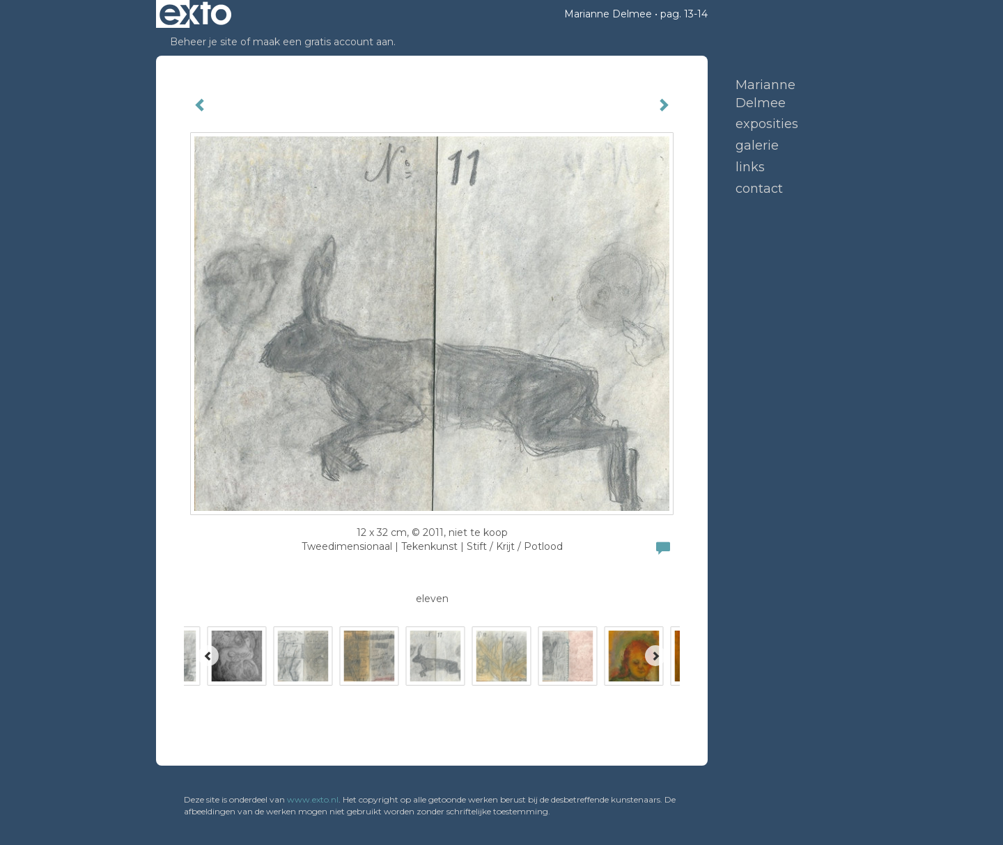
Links (750, 167)
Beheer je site (204, 41)
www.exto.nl (313, 799)
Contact (759, 188)
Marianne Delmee (608, 14)
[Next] (655, 655)
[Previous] (208, 655)
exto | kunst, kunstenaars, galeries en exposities (195, 14)
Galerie (757, 145)
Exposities (767, 124)
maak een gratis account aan (323, 41)
